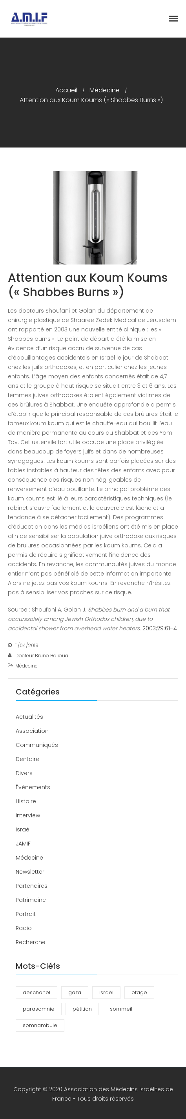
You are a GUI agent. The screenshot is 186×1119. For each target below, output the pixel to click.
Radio (24, 928)
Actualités (29, 717)
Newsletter (30, 872)
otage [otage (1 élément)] (139, 992)
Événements (33, 787)
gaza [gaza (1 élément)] (74, 992)
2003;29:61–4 (159, 628)
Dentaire (27, 759)
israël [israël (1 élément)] (106, 992)
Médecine (104, 90)
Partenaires (31, 886)
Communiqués (37, 745)
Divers (24, 773)
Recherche (31, 942)
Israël (23, 829)
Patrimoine (31, 900)
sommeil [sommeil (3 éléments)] (121, 1009)
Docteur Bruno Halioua (41, 655)
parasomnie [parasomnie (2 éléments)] (39, 1009)
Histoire (26, 801)
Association (32, 731)
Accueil (66, 90)
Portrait (26, 914)
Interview (28, 815)
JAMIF (23, 843)
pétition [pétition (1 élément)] (82, 1009)
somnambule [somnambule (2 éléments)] (40, 1025)
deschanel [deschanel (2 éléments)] (36, 992)
